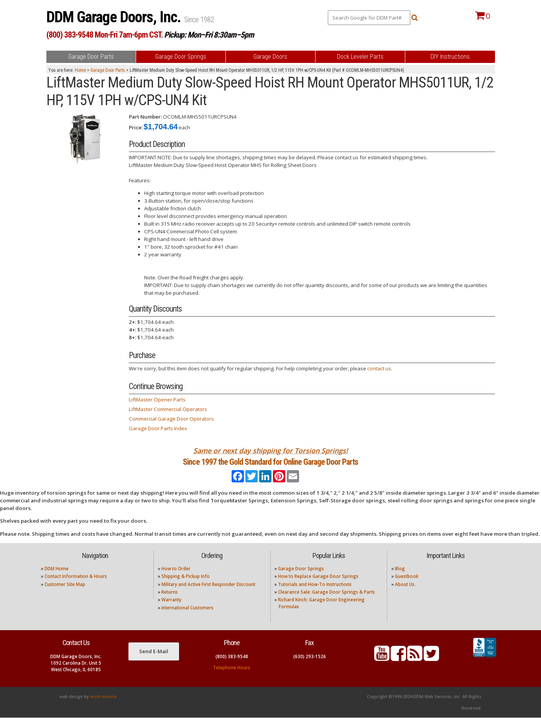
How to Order (176, 578)
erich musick (103, 707)
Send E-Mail (153, 661)
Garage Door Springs (301, 578)
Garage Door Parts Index (158, 428)
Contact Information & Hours (75, 586)
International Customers (187, 618)
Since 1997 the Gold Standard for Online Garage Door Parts (270, 467)
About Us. (405, 594)
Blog (400, 578)
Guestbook (406, 586)
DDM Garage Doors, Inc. (115, 17)
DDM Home (56, 578)
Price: (136, 127)
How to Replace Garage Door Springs (318, 586)
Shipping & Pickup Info (185, 586)
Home (80, 70)
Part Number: (145, 116)
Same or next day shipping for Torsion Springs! (270, 450)
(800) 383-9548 (231, 666)
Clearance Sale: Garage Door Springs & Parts (326, 602)
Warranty (171, 610)
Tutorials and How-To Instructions (315, 594)
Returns (169, 602)
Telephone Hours (231, 677)
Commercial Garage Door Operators (171, 418)
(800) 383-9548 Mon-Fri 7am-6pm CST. (104, 35)
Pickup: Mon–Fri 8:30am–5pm (209, 35)
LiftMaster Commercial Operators (168, 409)
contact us (379, 368)
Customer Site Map (64, 594)
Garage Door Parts (107, 70)
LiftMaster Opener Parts (157, 399)
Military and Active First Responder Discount (208, 594)
